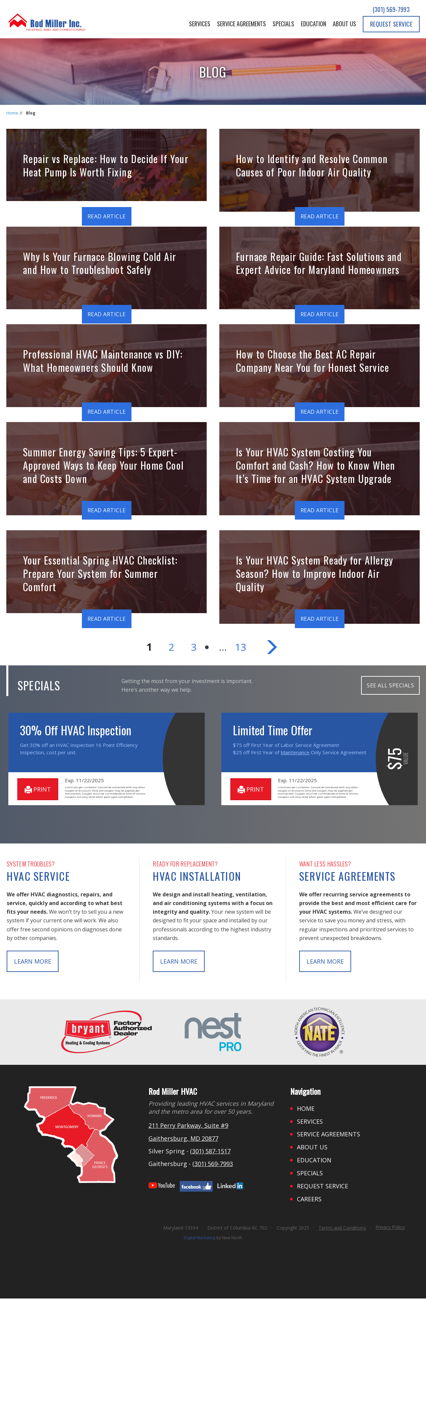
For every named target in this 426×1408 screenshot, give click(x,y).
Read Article (107, 216)
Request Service (391, 24)
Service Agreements (241, 23)
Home (12, 113)
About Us (344, 23)
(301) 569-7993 (391, 9)
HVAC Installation (197, 985)
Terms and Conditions (342, 1337)
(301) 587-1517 (210, 1260)
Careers (309, 1308)
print (38, 898)
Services (199, 23)
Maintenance (295, 861)
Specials (283, 23)
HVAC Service (38, 985)
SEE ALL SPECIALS (390, 794)
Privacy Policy (390, 1336)
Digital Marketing (199, 1347)
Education (313, 23)
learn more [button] (32, 1070)
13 (240, 756)
